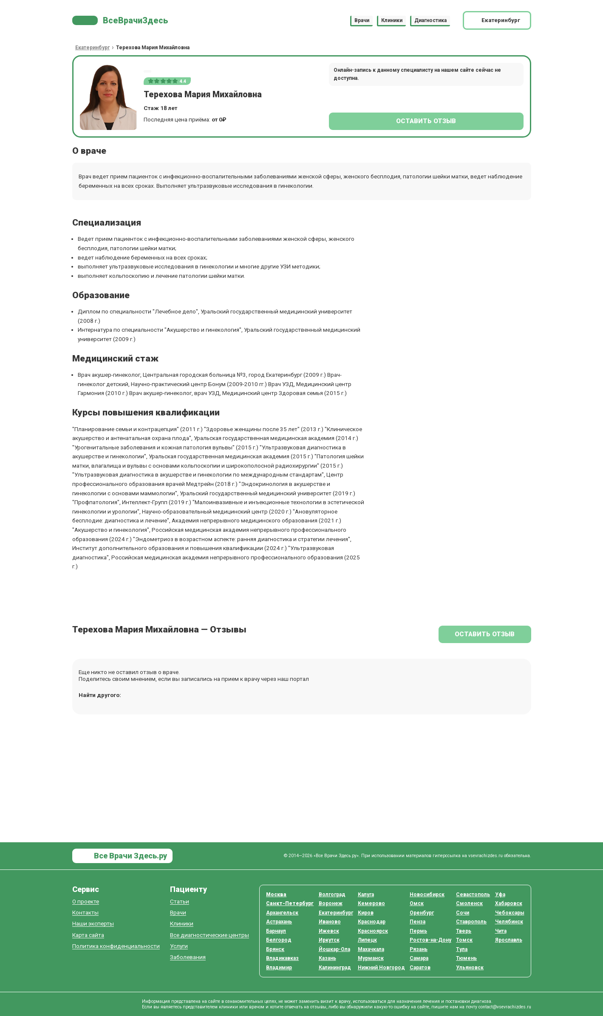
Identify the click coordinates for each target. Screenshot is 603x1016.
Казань (327, 958)
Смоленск (469, 903)
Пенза (417, 922)
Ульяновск (470, 968)
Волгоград (332, 894)
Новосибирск (427, 894)
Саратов (420, 968)
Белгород (279, 940)
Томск (464, 940)
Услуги (179, 946)
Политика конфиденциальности (116, 946)
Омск (417, 903)
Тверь (463, 931)
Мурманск (371, 958)
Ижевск (329, 931)
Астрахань (279, 922)
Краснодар (371, 922)
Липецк (367, 940)
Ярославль (508, 940)
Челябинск (509, 922)
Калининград (335, 968)
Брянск (275, 949)
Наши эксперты (93, 923)
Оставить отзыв (426, 121)
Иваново (330, 922)
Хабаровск (508, 903)
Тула (461, 949)
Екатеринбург (336, 913)
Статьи (179, 901)
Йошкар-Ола (334, 949)
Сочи (462, 913)
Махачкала (371, 949)
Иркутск (329, 940)
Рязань (418, 949)
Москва (276, 894)
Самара (419, 958)
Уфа (500, 894)
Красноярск (373, 931)
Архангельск (282, 913)
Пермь (418, 931)
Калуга (366, 894)
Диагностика (430, 20)
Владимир (279, 968)
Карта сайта (88, 935)
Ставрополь (471, 922)
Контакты (85, 912)
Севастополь (473, 894)
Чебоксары (509, 913)
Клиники (391, 20)
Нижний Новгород (381, 968)
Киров (366, 913)
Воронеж (331, 903)
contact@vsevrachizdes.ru (504, 1007)
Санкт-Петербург (290, 903)
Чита (501, 931)
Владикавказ (282, 958)
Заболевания (188, 957)
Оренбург (422, 913)
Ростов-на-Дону (430, 940)
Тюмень (466, 958)
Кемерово (371, 903)
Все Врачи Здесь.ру (129, 855)
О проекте (85, 901)
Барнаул (276, 931)
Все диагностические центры (209, 935)
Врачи (361, 20)
